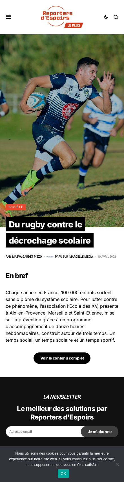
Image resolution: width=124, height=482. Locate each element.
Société (15, 207)
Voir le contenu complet (62, 358)
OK (63, 474)
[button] (9, 17)
